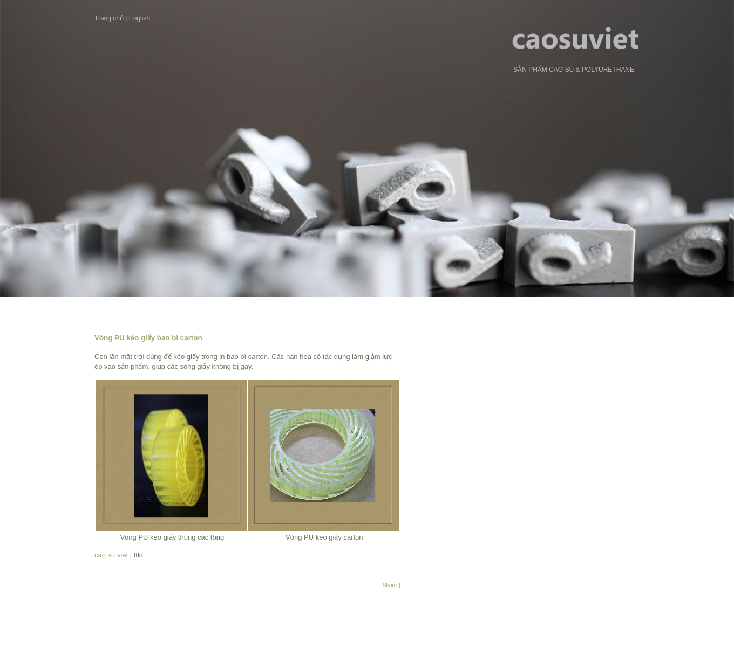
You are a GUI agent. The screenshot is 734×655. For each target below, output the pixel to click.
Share (390, 585)
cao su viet (112, 555)
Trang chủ (109, 18)
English (139, 18)
